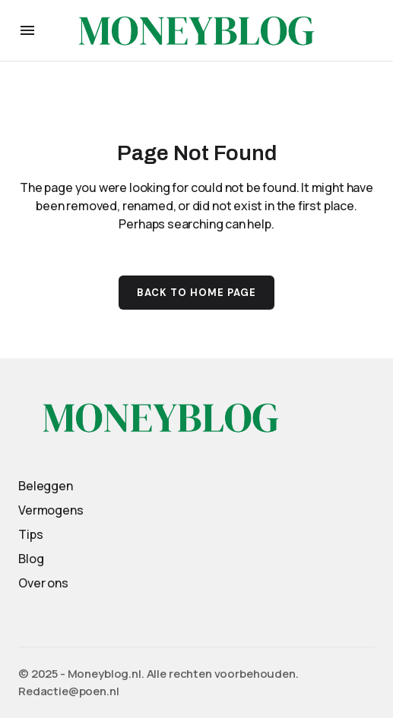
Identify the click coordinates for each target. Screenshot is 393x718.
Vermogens (51, 510)
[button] (27, 30)
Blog (30, 558)
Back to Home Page (197, 292)
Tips (30, 534)
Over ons (43, 583)
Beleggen (45, 485)
